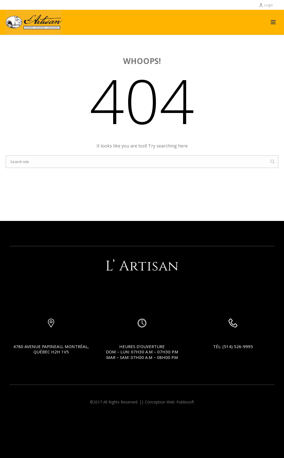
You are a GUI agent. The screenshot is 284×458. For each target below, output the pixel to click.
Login (266, 5)
